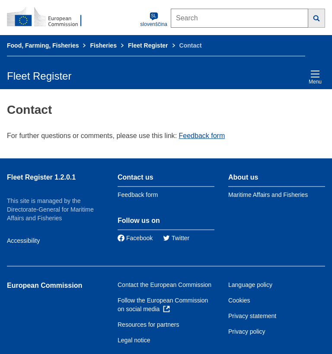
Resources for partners (148, 324)
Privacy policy (246, 331)
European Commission (44, 285)
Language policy (250, 284)
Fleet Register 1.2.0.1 (41, 177)
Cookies (239, 300)
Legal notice (134, 340)
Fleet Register (148, 45)
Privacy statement (252, 315)
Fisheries (103, 45)
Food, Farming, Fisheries (43, 45)
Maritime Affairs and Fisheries (268, 194)
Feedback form (202, 135)
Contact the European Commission (164, 284)
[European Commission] (49, 17)
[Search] (316, 18)
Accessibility (23, 240)
